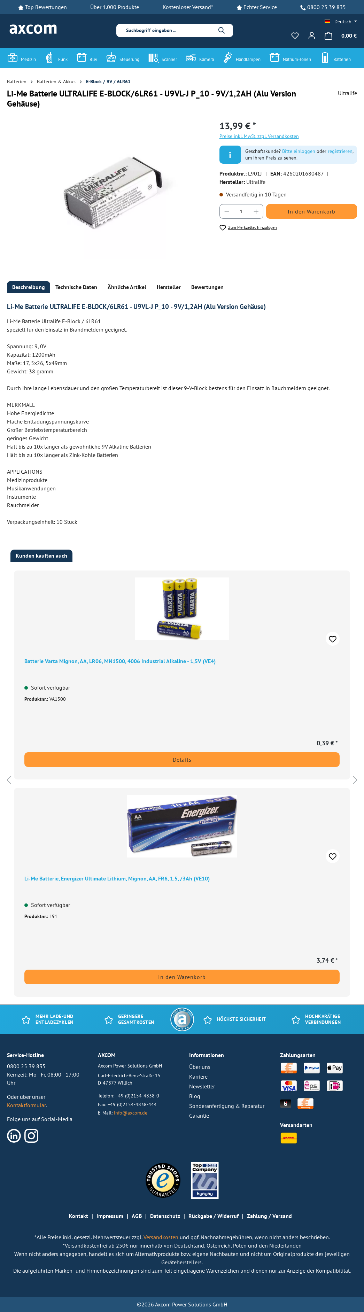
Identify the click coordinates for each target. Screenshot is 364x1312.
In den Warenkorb (311, 211)
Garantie (199, 1115)
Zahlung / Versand (269, 1215)
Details (182, 759)
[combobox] (169, 30)
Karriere (198, 1076)
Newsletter (202, 1086)
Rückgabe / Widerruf (213, 1215)
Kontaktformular (26, 1105)
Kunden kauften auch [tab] (41, 555)
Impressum (109, 1215)
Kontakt (78, 1215)
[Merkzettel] (295, 35)
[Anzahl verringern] (226, 211)
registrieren (340, 151)
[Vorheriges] (8, 779)
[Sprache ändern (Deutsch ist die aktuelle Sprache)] (341, 22)
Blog (194, 1096)
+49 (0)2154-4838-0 (137, 1095)
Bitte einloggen (298, 151)
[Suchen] (221, 30)
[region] (106, 194)
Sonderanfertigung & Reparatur (226, 1105)
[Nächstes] (355, 779)
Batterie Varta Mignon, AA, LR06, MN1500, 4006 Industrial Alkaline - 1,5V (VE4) (120, 661)
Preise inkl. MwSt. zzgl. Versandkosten (259, 136)
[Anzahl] (241, 211)
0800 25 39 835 (326, 6)
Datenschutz (165, 1215)
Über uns (199, 1066)
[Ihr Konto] (311, 35)
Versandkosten (162, 1237)
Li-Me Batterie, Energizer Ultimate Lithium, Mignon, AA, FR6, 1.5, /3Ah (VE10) (117, 878)
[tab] (28, 287)
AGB (137, 1215)
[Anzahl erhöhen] (256, 211)
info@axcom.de (130, 1112)
